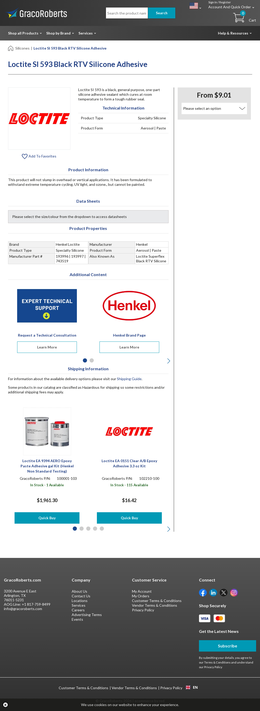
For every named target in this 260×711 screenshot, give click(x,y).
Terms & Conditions (217, 662)
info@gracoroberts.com (23, 608)
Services (85, 33)
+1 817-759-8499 (36, 604)
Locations (80, 600)
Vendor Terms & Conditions (154, 605)
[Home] (11, 48)
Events (77, 619)
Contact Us (81, 596)
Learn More (47, 347)
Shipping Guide (129, 379)
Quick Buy (47, 518)
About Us (79, 591)
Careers (78, 610)
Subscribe (227, 645)
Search (162, 13)
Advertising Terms (87, 614)
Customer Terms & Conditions (157, 600)
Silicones (22, 48)
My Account (142, 591)
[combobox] (191, 687)
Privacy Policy (143, 610)
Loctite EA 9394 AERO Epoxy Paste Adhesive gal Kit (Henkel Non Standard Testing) (47, 466)
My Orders (140, 596)
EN (192, 687)
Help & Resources (233, 33)
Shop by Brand (58, 33)
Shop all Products (23, 33)
